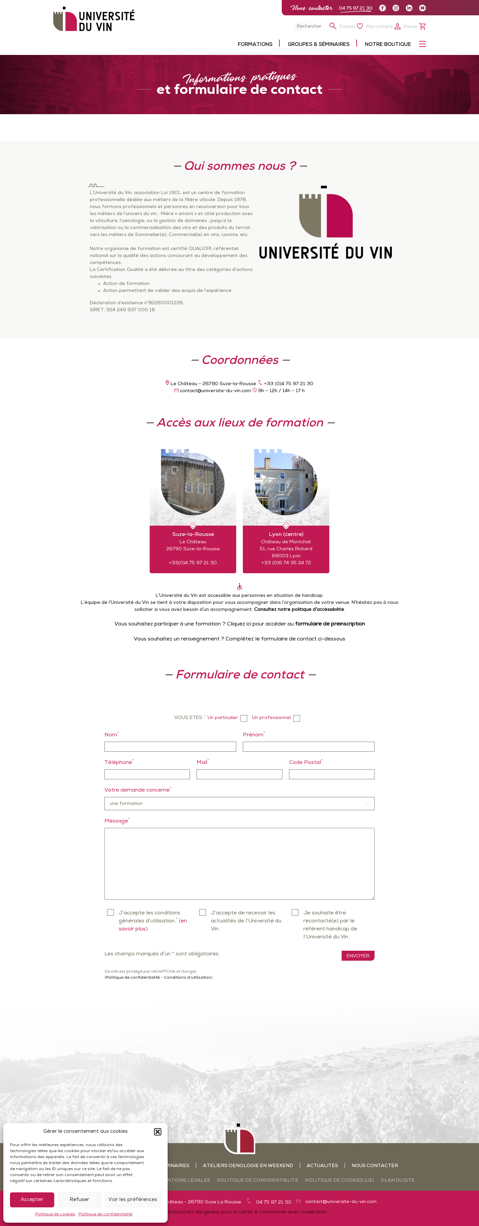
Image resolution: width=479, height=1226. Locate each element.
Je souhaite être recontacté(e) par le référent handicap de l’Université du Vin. (330, 925)
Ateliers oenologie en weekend (248, 1165)
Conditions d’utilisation (187, 978)
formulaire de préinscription (330, 624)
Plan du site (398, 1180)
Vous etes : (190, 717)
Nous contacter (311, 8)
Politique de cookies (55, 1214)
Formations (255, 44)
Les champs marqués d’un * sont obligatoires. (162, 954)
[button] (157, 1131)
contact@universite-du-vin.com (341, 1201)
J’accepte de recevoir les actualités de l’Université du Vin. (246, 921)
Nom (111, 734)
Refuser (79, 1199)
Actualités (322, 1165)
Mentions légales (185, 1180)
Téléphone (119, 762)
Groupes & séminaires (319, 44)
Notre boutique (388, 44)
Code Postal (306, 762)
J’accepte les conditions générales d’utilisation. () (153, 921)
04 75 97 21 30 (356, 8)
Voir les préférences (132, 1199)
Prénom (254, 734)
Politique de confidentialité (105, 1214)
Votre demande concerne (137, 790)
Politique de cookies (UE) (339, 1180)
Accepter (32, 1199)
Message (117, 821)
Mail (203, 762)
